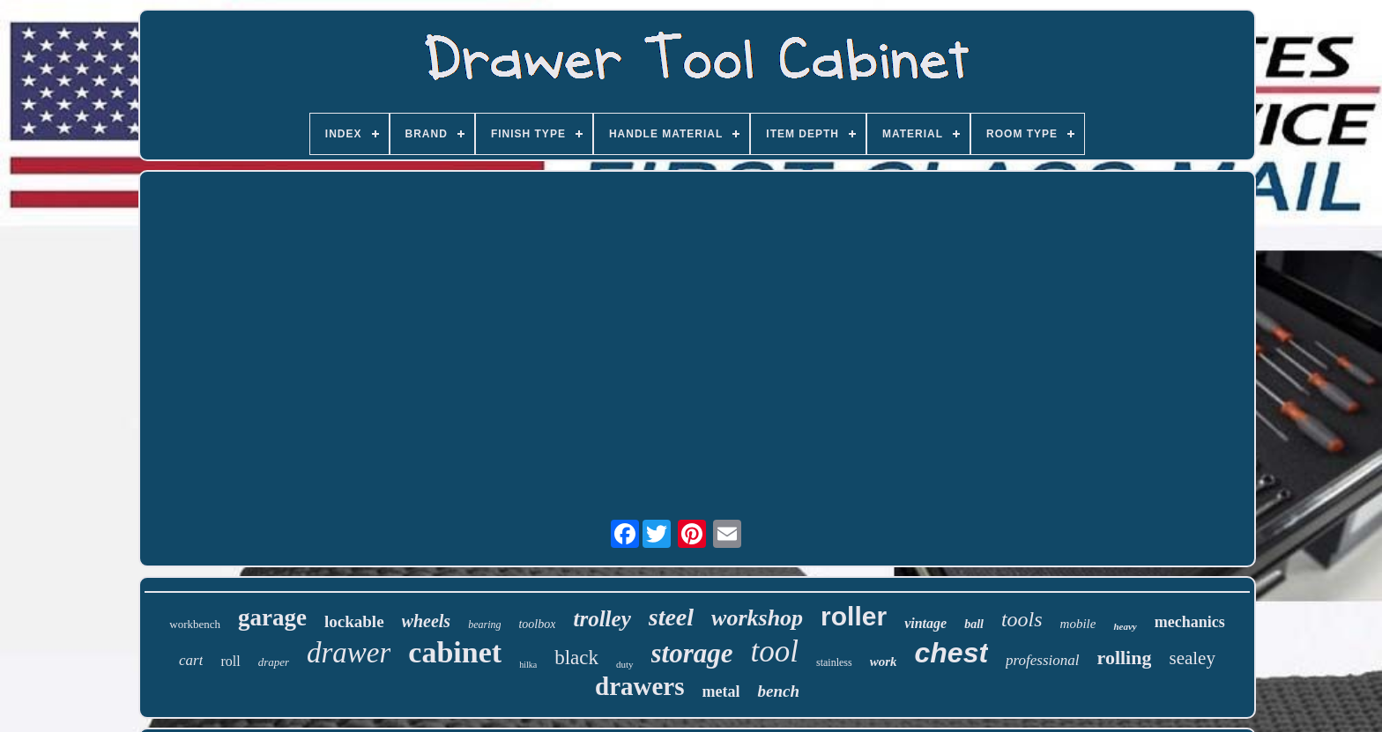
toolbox (536, 624)
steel (671, 617)
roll (230, 661)
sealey (1192, 658)
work (883, 661)
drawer (348, 653)
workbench (194, 624)
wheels (426, 621)
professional (1042, 660)
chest (951, 653)
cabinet (455, 652)
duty (625, 664)
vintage (925, 623)
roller (854, 616)
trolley (601, 619)
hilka (528, 664)
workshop (757, 618)
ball (974, 624)
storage (692, 653)
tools (1022, 619)
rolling (1124, 658)
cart (191, 660)
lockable (354, 621)
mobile (1078, 624)
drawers (639, 686)
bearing (484, 624)
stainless (834, 662)
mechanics (1190, 622)
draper (273, 662)
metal (720, 691)
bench (778, 691)
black (576, 658)
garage (272, 617)
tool (775, 651)
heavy (1124, 626)
